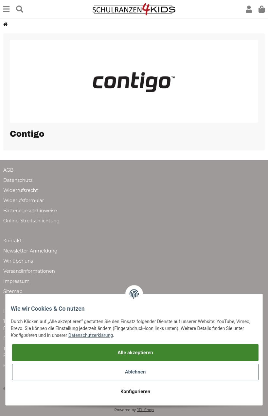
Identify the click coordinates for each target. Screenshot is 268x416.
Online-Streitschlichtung (31, 221)
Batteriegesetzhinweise (30, 211)
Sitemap (13, 291)
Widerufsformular (23, 200)
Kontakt (12, 241)
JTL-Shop (145, 409)
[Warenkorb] (262, 9)
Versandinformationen (29, 271)
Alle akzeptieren (135, 352)
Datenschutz (17, 180)
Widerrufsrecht (20, 190)
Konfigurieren (135, 391)
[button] (249, 9)
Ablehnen (135, 372)
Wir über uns (18, 261)
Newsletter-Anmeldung (30, 251)
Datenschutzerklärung (90, 335)
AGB (8, 170)
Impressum (16, 281)
